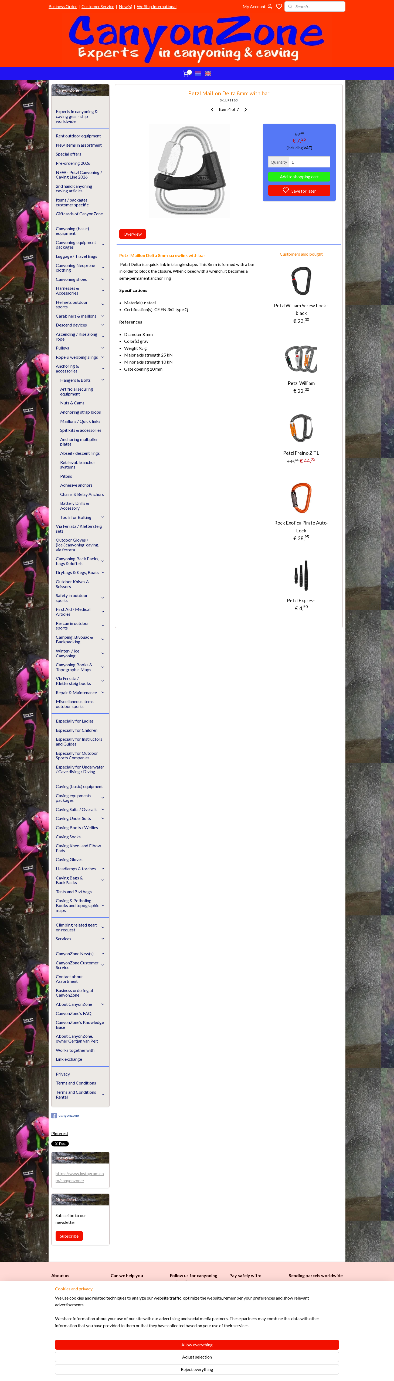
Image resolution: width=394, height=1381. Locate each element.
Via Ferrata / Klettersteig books (80, 681)
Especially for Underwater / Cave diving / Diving (80, 769)
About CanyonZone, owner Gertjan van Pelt (77, 1038)
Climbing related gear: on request (80, 927)
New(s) (125, 6)
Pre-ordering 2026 (73, 163)
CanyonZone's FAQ (73, 1013)
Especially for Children (76, 730)
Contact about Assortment (69, 979)
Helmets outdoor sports (80, 304)
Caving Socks (68, 836)
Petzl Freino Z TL (301, 453)
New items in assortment (79, 144)
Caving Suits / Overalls (80, 809)
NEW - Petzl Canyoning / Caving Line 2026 (79, 175)
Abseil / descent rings (80, 453)
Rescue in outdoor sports (80, 626)
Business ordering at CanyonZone (74, 993)
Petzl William (301, 383)
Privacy (63, 1073)
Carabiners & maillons (80, 315)
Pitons (66, 476)
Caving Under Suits (80, 818)
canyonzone (65, 1115)
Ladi (174, 1318)
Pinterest (59, 1133)
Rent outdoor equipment (78, 135)
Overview (133, 233)
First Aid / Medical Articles (80, 612)
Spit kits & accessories (80, 430)
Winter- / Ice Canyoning (80, 653)
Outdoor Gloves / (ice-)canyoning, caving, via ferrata (77, 544)
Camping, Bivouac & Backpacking (80, 639)
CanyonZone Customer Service (80, 965)
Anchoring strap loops (80, 411)
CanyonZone (78, 1285)
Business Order (63, 6)
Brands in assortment (248, 1311)
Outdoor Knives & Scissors (72, 584)
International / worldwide (310, 1295)
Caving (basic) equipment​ (192, 1306)
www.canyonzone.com (135, 1303)
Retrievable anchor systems (77, 465)
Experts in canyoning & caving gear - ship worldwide (77, 116)
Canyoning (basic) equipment (72, 231)
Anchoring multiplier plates (79, 442)
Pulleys (80, 347)
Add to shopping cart (299, 176)
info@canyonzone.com (134, 1298)
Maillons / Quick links (80, 421)
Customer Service (97, 6)
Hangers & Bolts (82, 380)
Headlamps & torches (80, 868)
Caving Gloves (69, 859)
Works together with (75, 1050)
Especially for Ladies (75, 720)
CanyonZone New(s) (80, 953)
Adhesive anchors (76, 484)
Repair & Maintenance (80, 692)
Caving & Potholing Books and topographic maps (80, 905)
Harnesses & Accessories (80, 290)
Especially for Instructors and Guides (79, 741)
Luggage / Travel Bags (76, 256)
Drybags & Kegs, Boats (80, 572)
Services (80, 938)
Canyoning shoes (80, 279)
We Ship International (156, 6)
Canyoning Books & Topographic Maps (80, 667)
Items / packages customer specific (72, 202)
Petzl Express (301, 600)
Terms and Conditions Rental (80, 1094)
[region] (161, 1357)
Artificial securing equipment (76, 391)
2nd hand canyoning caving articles (74, 188)
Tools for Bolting (82, 517)
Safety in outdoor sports (80, 598)
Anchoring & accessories (80, 368)
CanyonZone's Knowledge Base (80, 1025)
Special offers (68, 153)
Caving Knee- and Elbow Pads (78, 848)
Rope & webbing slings (80, 357)
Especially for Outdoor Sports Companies (77, 755)
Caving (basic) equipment (79, 786)
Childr (191, 1318)
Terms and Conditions (76, 1082)
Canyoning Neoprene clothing (80, 268)
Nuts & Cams (72, 402)
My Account (258, 6)
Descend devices (80, 324)
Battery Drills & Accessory (74, 505)
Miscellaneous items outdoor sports (75, 704)
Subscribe (69, 1235)
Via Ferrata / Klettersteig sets (79, 528)
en (199, 1318)
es (180, 1318)
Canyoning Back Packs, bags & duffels (80, 561)
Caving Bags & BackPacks (80, 880)
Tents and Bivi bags (74, 891)
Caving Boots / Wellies (77, 827)
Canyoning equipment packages (80, 245)
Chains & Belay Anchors (82, 494)
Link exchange (69, 1059)
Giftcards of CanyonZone (79, 213)
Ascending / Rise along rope (80, 336)
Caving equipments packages (80, 798)
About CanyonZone (80, 1004)
